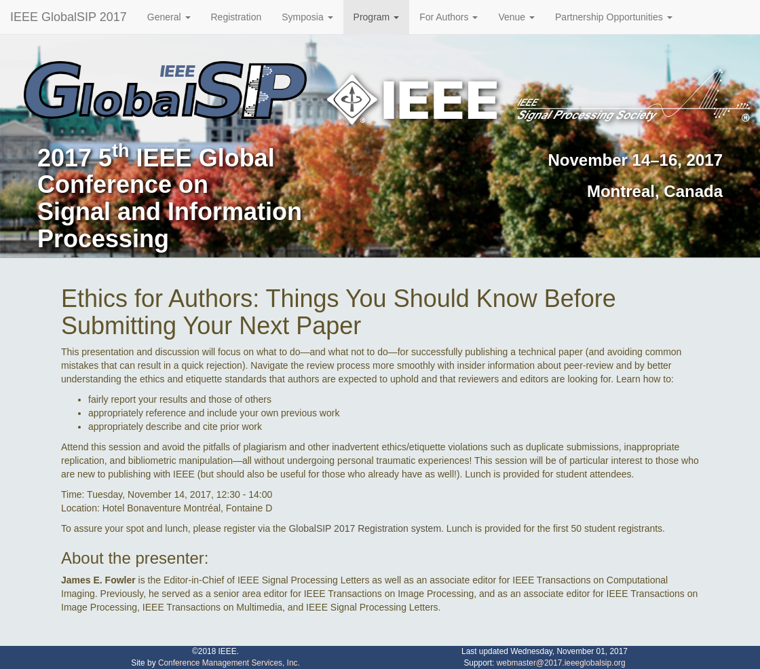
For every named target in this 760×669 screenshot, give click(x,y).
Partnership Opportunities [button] (613, 17)
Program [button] (377, 17)
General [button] (169, 17)
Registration (236, 17)
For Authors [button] (448, 17)
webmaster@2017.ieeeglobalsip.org (561, 663)
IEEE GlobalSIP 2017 (68, 17)
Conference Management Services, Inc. (229, 663)
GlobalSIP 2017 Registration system (364, 528)
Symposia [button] (307, 17)
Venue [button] (516, 17)
